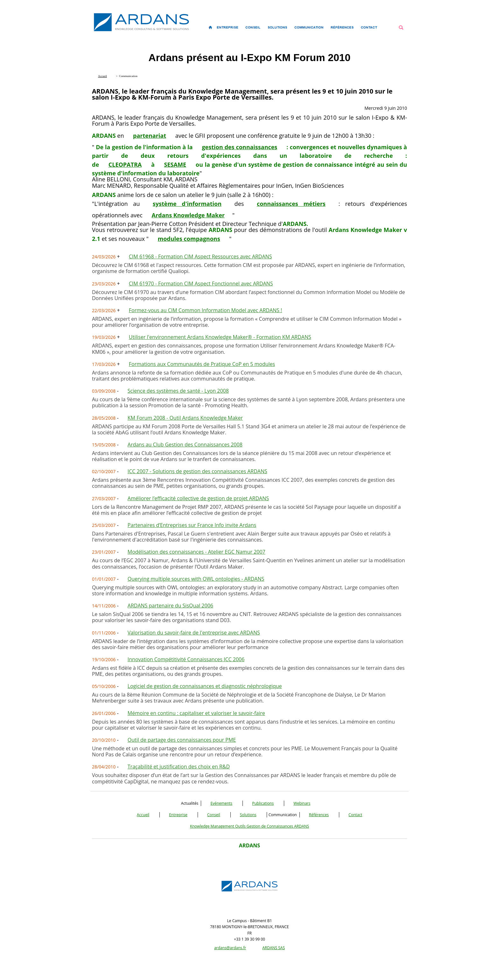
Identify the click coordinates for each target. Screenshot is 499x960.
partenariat (149, 135)
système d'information (187, 203)
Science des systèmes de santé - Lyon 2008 (178, 390)
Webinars (301, 803)
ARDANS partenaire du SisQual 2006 (170, 605)
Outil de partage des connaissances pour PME (182, 739)
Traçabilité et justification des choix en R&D (179, 766)
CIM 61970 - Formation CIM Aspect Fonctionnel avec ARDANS (201, 283)
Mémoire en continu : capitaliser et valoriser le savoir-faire (196, 713)
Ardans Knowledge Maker (187, 215)
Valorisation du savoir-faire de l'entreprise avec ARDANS (194, 632)
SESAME (175, 164)
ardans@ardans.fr (230, 947)
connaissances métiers (291, 203)
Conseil (213, 814)
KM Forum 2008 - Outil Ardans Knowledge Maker (185, 417)
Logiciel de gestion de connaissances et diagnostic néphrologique (205, 686)
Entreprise (178, 814)
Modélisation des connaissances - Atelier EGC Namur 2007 (196, 551)
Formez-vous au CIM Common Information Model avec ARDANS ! (205, 310)
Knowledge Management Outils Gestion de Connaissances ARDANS (249, 826)
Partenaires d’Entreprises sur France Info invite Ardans (192, 525)
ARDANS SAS (273, 947)
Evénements (221, 803)
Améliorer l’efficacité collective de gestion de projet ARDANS (198, 498)
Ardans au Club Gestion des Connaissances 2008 (185, 444)
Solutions (248, 814)
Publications (263, 803)
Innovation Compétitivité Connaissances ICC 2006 (186, 659)
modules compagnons (189, 238)
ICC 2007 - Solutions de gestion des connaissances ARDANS (197, 471)
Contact (355, 814)
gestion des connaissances (239, 147)
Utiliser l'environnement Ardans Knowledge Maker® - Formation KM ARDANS (220, 336)
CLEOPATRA (125, 164)
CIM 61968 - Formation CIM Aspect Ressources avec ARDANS (200, 256)
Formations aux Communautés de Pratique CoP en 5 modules (202, 364)
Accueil (143, 814)
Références (319, 814)
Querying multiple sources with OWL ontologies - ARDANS (196, 578)
